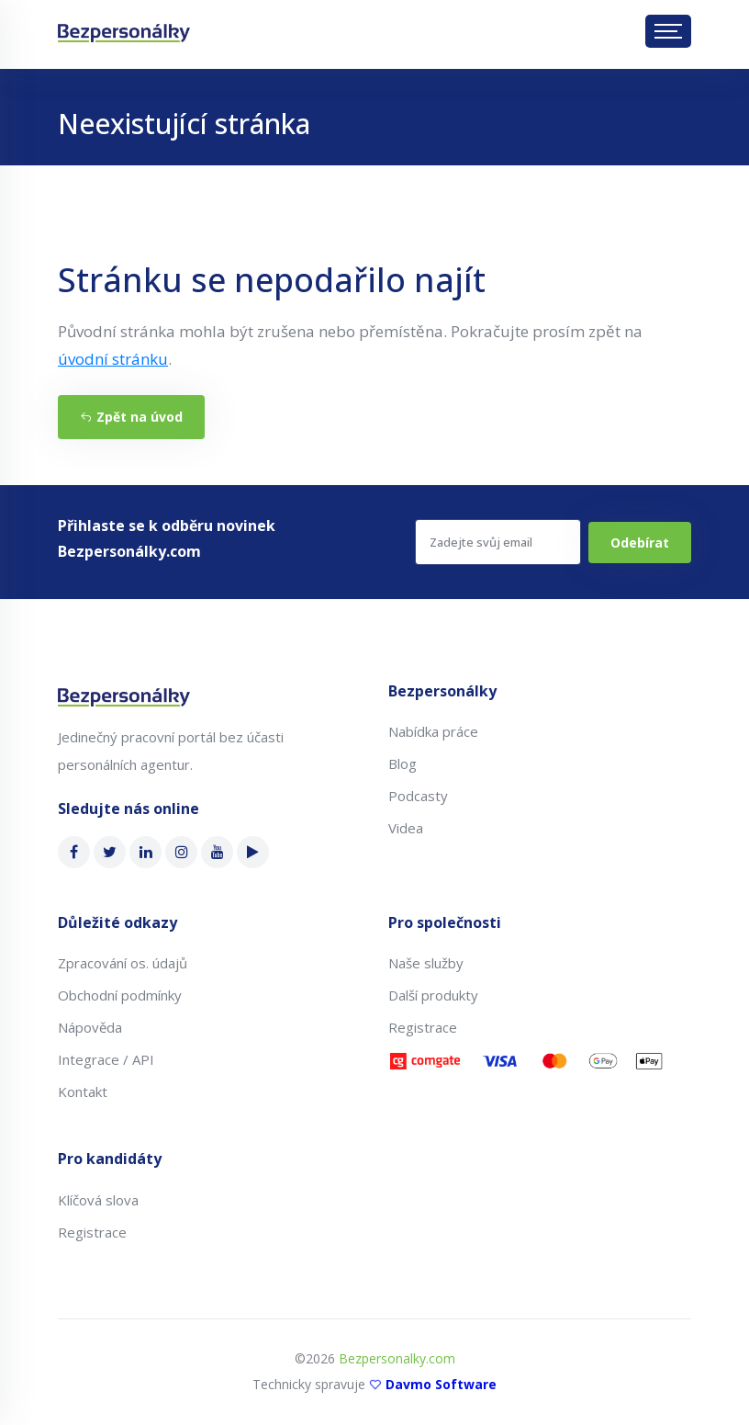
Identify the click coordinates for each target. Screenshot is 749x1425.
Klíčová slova (98, 1200)
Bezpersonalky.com (397, 1358)
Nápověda (90, 1027)
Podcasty (418, 795)
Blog (402, 763)
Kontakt (82, 1091)
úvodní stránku (113, 358)
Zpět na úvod (131, 416)
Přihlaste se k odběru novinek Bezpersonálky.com (166, 538)
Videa (405, 828)
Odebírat (639, 542)
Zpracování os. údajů (122, 963)
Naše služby (426, 963)
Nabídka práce (433, 731)
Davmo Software (441, 1384)
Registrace (422, 1027)
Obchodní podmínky (120, 995)
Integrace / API (106, 1059)
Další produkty (433, 995)
